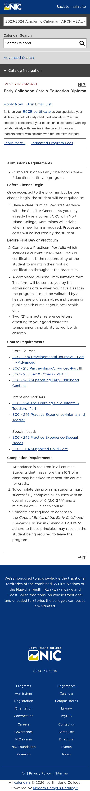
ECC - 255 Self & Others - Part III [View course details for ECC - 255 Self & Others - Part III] (40, 374)
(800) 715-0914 (45, 671)
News (66, 754)
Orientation (23, 708)
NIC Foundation (23, 747)
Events (66, 747)
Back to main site (71, 7)
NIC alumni (23, 739)
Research (23, 754)
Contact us (66, 724)
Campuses (66, 732)
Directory (66, 739)
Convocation (23, 716)
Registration (23, 701)
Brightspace (66, 686)
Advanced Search (18, 58)
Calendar (66, 693)
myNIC (66, 716)
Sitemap (61, 773)
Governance (23, 732)
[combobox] (45, 21)
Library (66, 708)
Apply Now (13, 104)
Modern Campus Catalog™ (55, 788)
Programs (23, 686)
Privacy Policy (40, 773)
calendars (22, 782)
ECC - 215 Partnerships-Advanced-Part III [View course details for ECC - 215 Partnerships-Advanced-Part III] (47, 368)
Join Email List (39, 104)
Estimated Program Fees (52, 143)
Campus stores (66, 701)
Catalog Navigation (25, 70)
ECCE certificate (37, 111)
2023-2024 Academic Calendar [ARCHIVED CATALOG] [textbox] (45, 21)
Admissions (24, 693)
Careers (23, 724)
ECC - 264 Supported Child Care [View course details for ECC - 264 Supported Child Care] (40, 449)
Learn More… (14, 143)
